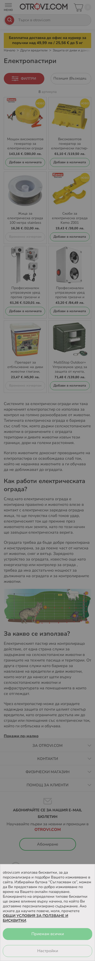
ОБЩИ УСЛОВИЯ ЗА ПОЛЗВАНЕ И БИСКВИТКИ (35, 918)
